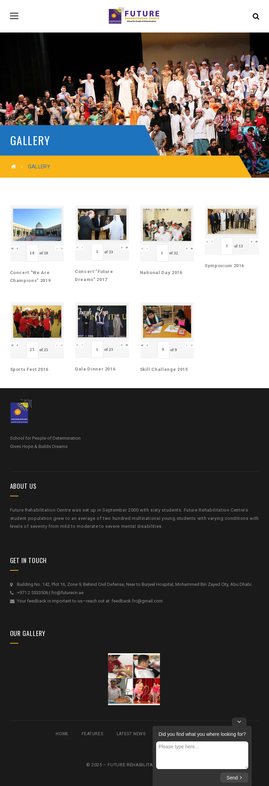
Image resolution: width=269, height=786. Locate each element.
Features (92, 733)
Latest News (131, 733)
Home (62, 733)
